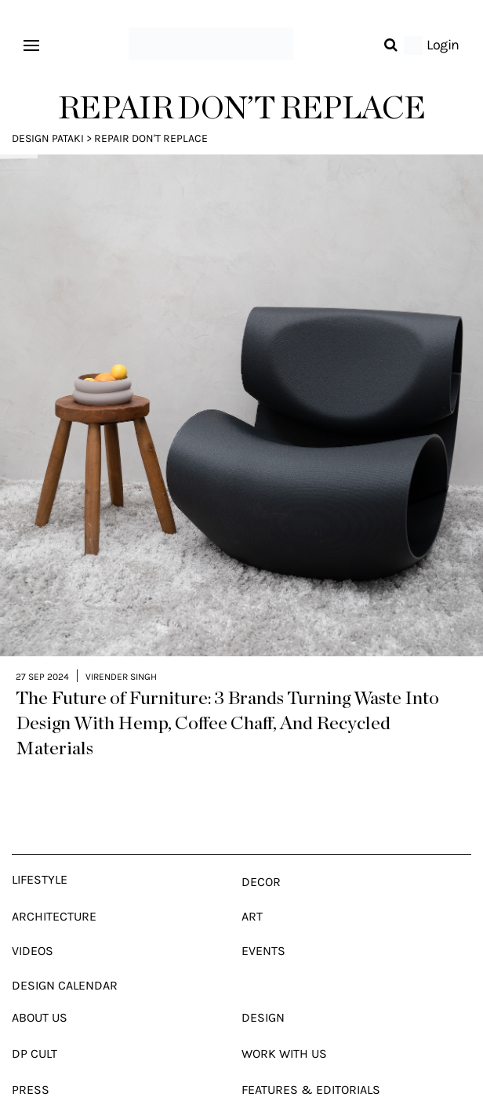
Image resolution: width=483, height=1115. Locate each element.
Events (263, 931)
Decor (261, 862)
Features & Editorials (311, 1069)
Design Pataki (48, 138)
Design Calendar (65, 965)
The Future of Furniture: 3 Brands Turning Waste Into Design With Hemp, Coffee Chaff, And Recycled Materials (227, 704)
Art (252, 896)
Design (263, 997)
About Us (39, 997)
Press (30, 1069)
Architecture (54, 896)
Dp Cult (34, 1033)
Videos (32, 931)
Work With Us (284, 1033)
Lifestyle (39, 859)
